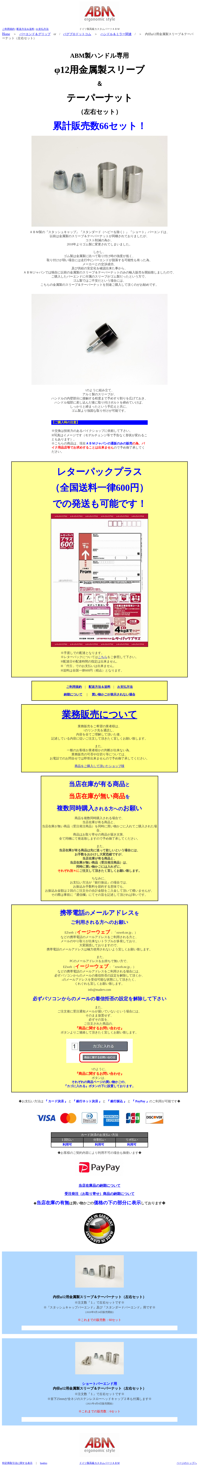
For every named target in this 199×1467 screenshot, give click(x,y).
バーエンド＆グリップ (35, 34)
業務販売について (99, 714)
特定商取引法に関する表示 (17, 1463)
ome (6, 34)
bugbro (43, 1463)
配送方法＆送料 (25, 28)
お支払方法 (42, 28)
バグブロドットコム (77, 34)
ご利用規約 (8, 28)
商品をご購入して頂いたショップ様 (99, 766)
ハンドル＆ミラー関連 (116, 34)
